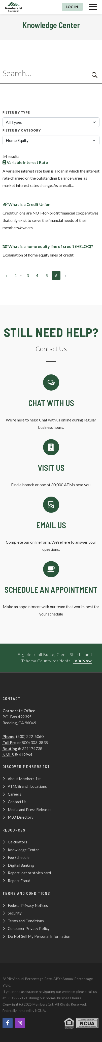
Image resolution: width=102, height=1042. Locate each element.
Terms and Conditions (26, 921)
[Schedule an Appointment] (51, 589)
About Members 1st (24, 778)
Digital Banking (21, 865)
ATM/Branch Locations (27, 786)
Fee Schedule (18, 857)
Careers (14, 794)
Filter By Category (22, 130)
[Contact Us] (51, 463)
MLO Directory (20, 817)
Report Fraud (19, 880)
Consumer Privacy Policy (29, 928)
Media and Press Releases (29, 809)
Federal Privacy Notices (28, 905)
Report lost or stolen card (29, 872)
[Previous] (6, 275)
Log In (72, 7)
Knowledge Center (23, 849)
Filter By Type (16, 112)
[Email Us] (51, 525)
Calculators (17, 842)
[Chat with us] (51, 402)
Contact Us (17, 801)
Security (15, 913)
